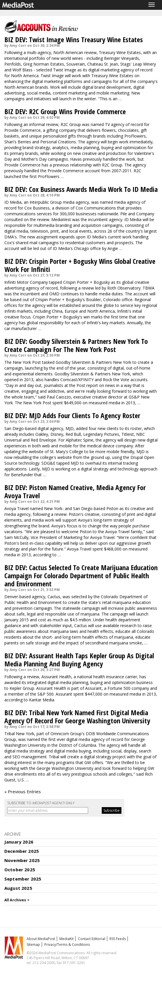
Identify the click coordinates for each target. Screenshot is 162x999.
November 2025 (22, 860)
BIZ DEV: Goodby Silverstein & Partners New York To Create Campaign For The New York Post (76, 345)
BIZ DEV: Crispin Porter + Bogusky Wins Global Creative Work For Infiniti (79, 265)
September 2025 (22, 879)
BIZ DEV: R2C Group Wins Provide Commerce (65, 111)
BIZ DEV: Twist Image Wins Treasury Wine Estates (73, 39)
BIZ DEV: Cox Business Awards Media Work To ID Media (81, 189)
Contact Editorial (91, 938)
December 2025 (21, 851)
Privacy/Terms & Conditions (67, 944)
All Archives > (17, 900)
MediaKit (66, 938)
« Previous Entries (22, 791)
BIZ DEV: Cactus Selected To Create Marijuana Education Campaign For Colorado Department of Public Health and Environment (81, 575)
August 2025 (18, 888)
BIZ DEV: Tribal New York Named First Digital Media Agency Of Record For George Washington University (77, 716)
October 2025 (19, 869)
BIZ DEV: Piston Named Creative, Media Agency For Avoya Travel (75, 491)
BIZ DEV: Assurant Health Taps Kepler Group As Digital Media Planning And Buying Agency (79, 659)
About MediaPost (41, 938)
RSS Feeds (118, 938)
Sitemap (33, 944)
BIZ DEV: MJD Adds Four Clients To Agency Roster (72, 415)
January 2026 (18, 842)
